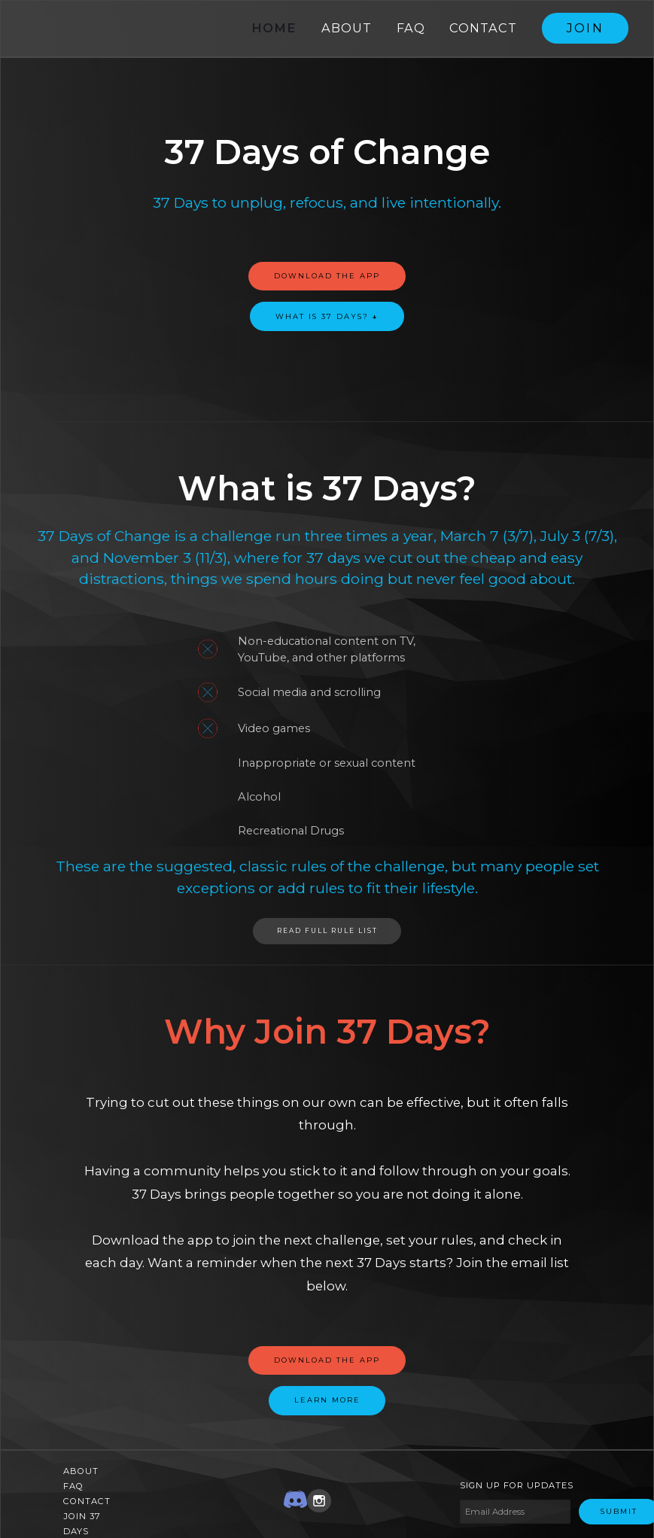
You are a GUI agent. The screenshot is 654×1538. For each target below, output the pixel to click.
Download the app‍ (327, 1357)
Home (274, 27)
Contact (483, 27)
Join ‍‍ (585, 27)
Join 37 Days (82, 1520)
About (346, 27)
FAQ (411, 27)
